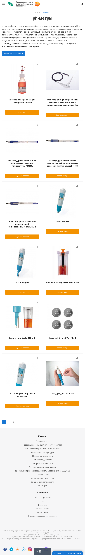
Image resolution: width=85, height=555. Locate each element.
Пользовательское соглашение (42, 516)
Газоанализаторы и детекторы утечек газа (42, 445)
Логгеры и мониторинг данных (42, 467)
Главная (37, 13)
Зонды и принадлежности (42, 482)
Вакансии (42, 505)
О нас (42, 501)
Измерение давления (42, 459)
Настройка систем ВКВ (42, 463)
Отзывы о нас (42, 508)
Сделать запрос (22, 112)
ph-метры (42, 485)
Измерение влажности (42, 456)
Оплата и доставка (42, 497)
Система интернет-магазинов (68, 553)
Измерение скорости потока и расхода (42, 448)
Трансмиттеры (42, 474)
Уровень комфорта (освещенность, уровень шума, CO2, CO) (42, 471)
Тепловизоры (42, 441)
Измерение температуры (42, 452)
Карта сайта (42, 512)
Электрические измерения (42, 478)
